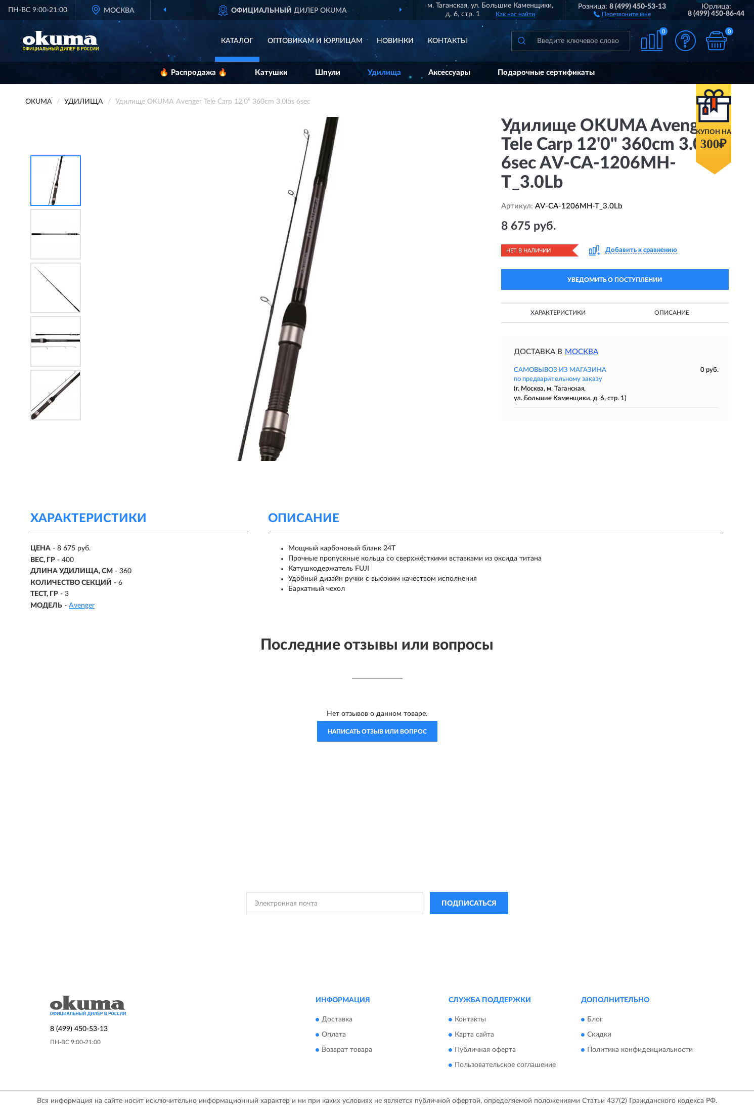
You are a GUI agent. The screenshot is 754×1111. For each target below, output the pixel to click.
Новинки (395, 41)
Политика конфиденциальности (640, 1049)
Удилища (384, 72)
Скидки (599, 1034)
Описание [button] (671, 313)
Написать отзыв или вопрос (377, 732)
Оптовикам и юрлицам (315, 41)
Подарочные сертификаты (546, 72)
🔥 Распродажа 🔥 (193, 72)
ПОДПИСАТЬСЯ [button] (469, 903)
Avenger (82, 605)
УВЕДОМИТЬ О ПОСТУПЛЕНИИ (614, 280)
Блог (595, 1019)
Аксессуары (449, 72)
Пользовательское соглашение (505, 1065)
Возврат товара (347, 1049)
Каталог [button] (237, 41)
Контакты (447, 41)
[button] (622, 14)
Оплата (334, 1034)
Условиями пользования (465, 926)
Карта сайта (474, 1034)
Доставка (337, 1019)
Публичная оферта (485, 1049)
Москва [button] (581, 352)
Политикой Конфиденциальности (377, 926)
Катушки (271, 72)
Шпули (327, 72)
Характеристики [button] (558, 313)
